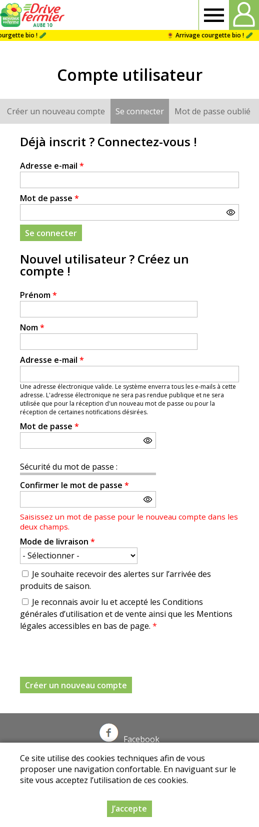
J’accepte (129, 808)
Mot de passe (49, 198)
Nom (32, 327)
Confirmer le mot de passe (74, 485)
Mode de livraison (57, 541)
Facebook (130, 739)
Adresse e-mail (52, 165)
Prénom (38, 294)
